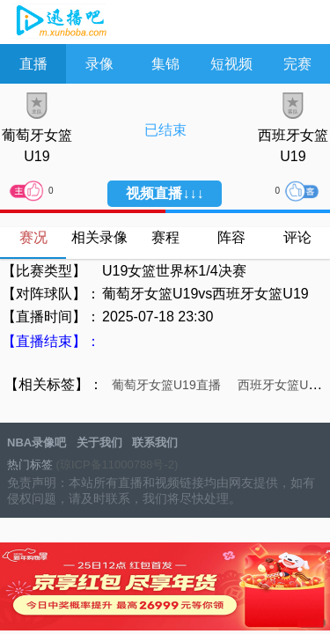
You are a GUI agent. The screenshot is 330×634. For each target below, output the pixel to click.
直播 (33, 63)
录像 (99, 63)
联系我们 (155, 442)
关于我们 (99, 442)
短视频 (231, 63)
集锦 (165, 63)
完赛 (297, 63)
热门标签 (30, 464)
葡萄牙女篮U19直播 (166, 385)
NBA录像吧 (59, 23)
